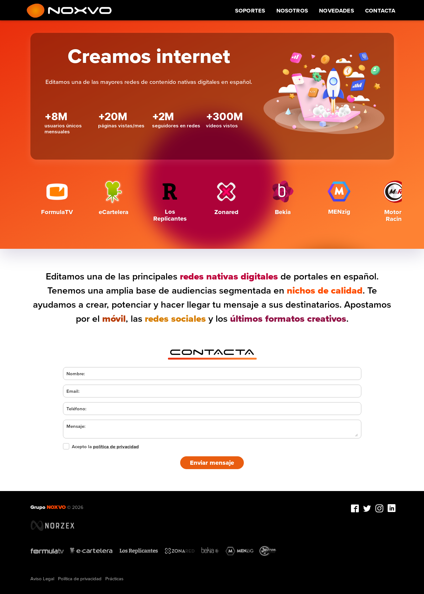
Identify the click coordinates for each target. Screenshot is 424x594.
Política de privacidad (80, 578)
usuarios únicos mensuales (63, 129)
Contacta (380, 10)
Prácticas (114, 578)
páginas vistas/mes (121, 126)
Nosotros (292, 10)
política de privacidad (116, 446)
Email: (73, 391)
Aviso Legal (42, 578)
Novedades (336, 10)
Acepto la (101, 446)
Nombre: (75, 373)
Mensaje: (76, 426)
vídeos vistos (222, 126)
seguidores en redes (176, 126)
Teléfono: (76, 408)
